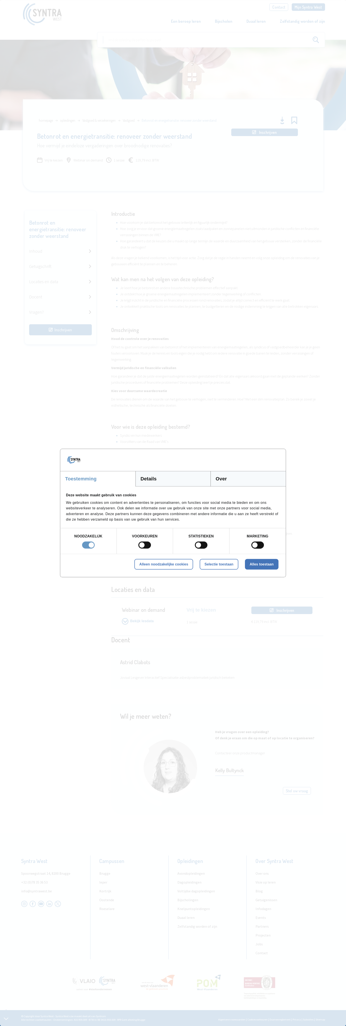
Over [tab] (221, 479)
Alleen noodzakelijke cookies (163, 564)
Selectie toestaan (219, 564)
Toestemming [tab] (81, 479)
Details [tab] (149, 479)
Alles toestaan (262, 564)
